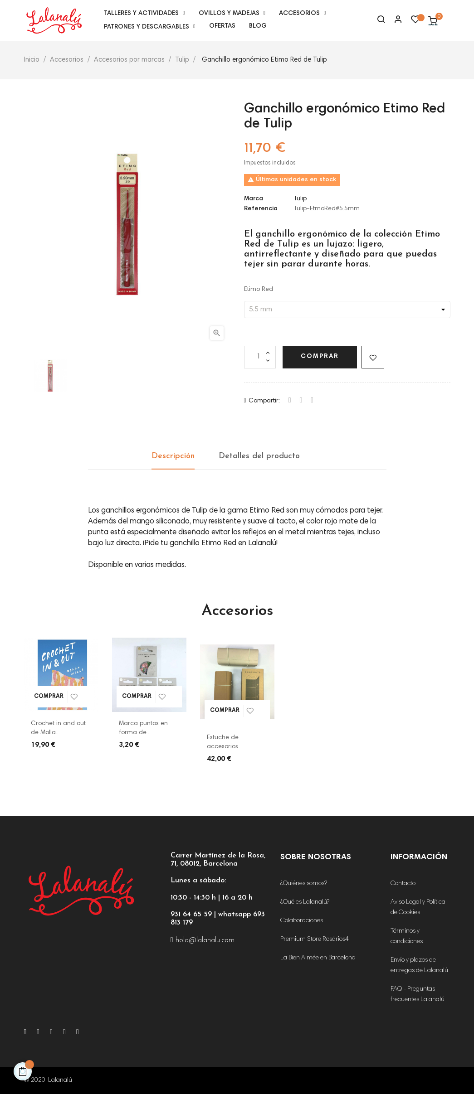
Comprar (320, 356)
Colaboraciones (301, 921)
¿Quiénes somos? (303, 884)
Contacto (403, 884)
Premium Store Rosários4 (314, 939)
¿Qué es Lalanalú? (304, 902)
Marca (253, 199)
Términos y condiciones (407, 936)
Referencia (261, 209)
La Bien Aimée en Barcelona (318, 958)
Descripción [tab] (173, 456)
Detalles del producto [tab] (259, 456)
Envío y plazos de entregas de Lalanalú (419, 965)
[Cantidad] (260, 357)
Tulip (300, 199)
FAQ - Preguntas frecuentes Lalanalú (418, 994)
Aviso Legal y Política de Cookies (418, 907)
